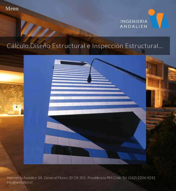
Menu (88, 9)
